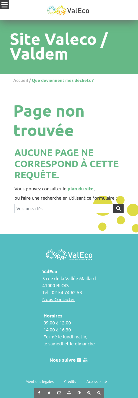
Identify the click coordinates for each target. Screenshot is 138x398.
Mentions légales (40, 381)
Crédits (70, 381)
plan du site (81, 189)
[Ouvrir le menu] (4, 4)
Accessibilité (96, 381)
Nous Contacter (58, 299)
